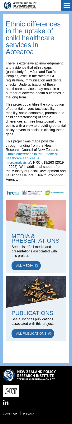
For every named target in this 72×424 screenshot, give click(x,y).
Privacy (29, 413)
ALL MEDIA (24, 265)
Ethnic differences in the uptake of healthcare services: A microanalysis (32, 158)
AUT (55, 6)
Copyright (11, 413)
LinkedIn (6, 403)
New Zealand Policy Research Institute (20, 5)
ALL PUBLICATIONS (31, 333)
